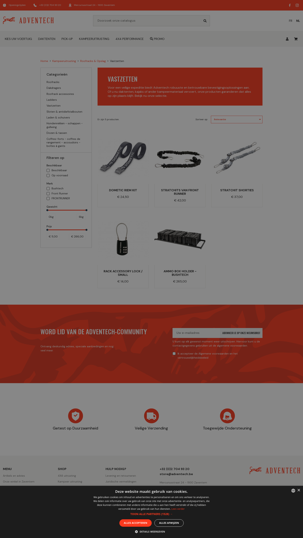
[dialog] (151, 269)
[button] (151, 514)
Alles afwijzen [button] (169, 523)
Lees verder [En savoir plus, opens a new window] (178, 509)
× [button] (298, 490)
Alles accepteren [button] (135, 523)
